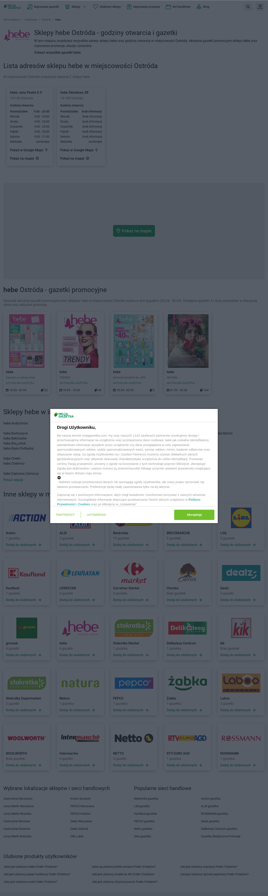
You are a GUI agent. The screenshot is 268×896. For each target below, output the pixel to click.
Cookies (84, 504)
